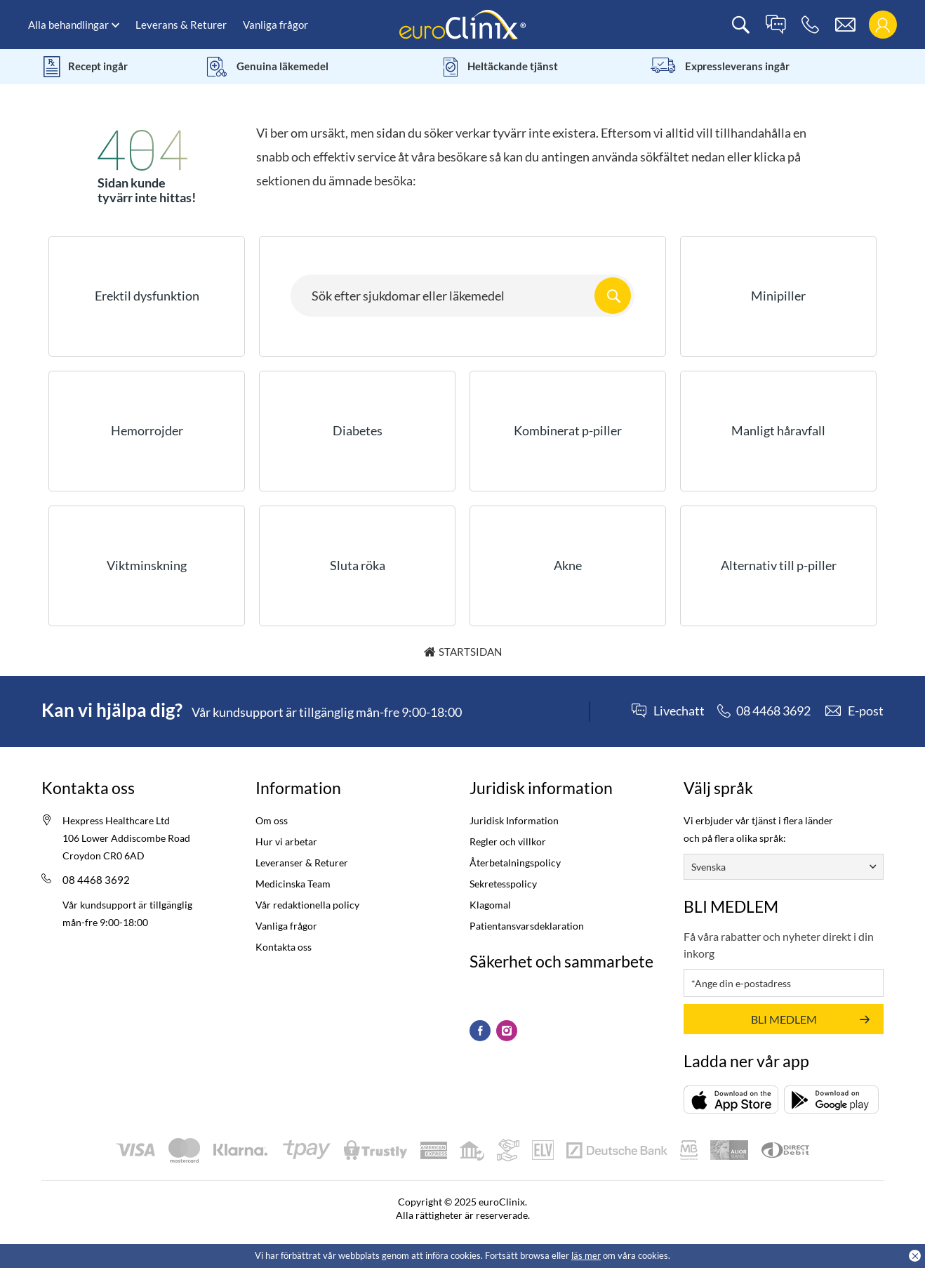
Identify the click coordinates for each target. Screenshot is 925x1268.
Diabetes (357, 430)
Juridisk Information (514, 820)
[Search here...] (462, 296)
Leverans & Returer (181, 24)
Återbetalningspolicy (515, 863)
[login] (882, 25)
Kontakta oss (283, 947)
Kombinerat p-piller (568, 430)
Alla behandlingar (68, 24)
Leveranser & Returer (301, 863)
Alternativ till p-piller (779, 565)
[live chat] (775, 24)
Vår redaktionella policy (307, 905)
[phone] (810, 25)
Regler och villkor (508, 841)
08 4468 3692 (96, 879)
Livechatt (679, 711)
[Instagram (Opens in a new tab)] (506, 1030)
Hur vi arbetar (286, 841)
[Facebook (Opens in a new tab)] (480, 1030)
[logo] (462, 23)
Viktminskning (147, 565)
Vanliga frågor (275, 24)
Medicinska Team (293, 884)
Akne (568, 565)
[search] (741, 25)
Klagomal (490, 905)
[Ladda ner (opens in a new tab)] (731, 1099)
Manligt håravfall (778, 430)
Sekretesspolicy (503, 884)
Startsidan (470, 651)
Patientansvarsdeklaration (527, 926)
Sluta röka (357, 565)
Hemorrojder (147, 430)
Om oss (271, 820)
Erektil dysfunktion (147, 295)
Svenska (708, 867)
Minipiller (778, 295)
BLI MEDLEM (784, 1019)
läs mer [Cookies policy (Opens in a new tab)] (586, 1255)
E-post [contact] (866, 710)
